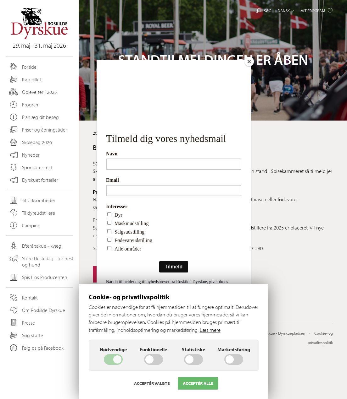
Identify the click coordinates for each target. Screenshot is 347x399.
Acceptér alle (198, 383)
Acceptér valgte (152, 383)
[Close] (249, 61)
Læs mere (210, 329)
